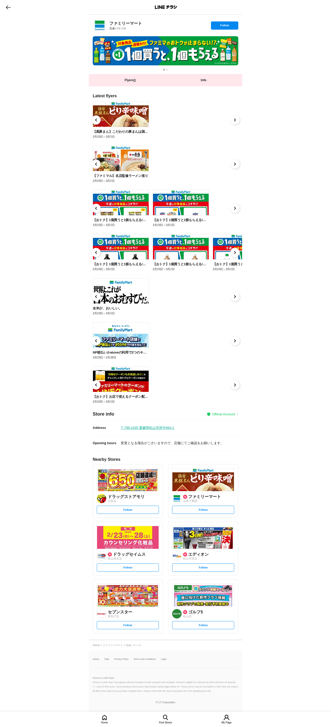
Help (106, 659)
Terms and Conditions (145, 659)
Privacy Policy (121, 659)
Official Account (223, 414)
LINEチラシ (166, 7)
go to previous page (8, 7)
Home (104, 722)
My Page (226, 722)
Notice (96, 659)
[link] (100, 25)
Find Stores (165, 722)
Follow (224, 26)
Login (164, 659)
